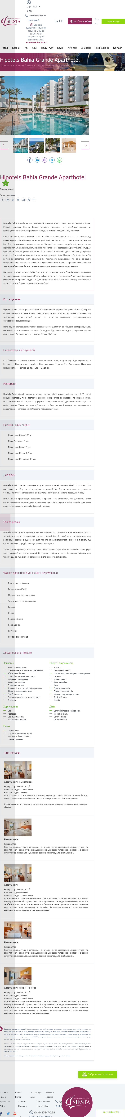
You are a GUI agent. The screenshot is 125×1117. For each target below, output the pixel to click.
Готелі (5, 47)
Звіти (2, 1106)
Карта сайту (42, 1106)
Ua (56, 21)
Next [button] (85, 145)
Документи (5, 1101)
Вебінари (86, 47)
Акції (34, 47)
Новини (49, 1097)
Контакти (118, 47)
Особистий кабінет (81, 21)
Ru (62, 21)
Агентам (72, 47)
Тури (25, 47)
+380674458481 (37, 15)
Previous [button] (4, 145)
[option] (44, 105)
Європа (3, 189)
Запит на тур (113, 21)
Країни (15, 47)
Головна (4, 1092)
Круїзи (60, 47)
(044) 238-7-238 (44, 1112)
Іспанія (11, 189)
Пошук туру (47, 47)
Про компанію (101, 47)
